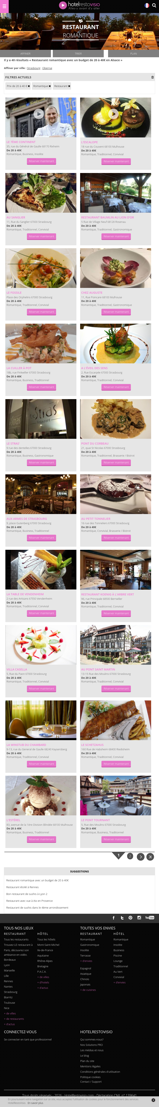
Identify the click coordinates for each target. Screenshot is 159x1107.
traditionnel (120, 966)
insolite (84, 950)
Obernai (47, 68)
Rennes (8, 981)
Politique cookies (90, 1077)
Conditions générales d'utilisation (100, 1072)
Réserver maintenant (41, 161)
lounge (118, 961)
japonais (85, 984)
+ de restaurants (14, 1019)
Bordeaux (10, 959)
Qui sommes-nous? (91, 1039)
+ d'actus (9, 1024)
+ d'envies (86, 961)
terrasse (85, 955)
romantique (87, 939)
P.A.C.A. (41, 971)
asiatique (85, 974)
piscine (117, 955)
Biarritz (8, 997)
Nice (6, 1008)
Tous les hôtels (46, 939)
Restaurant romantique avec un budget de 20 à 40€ (37, 880)
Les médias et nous (92, 1050)
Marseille (9, 970)
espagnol (85, 968)
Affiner (25, 53)
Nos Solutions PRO (91, 1045)
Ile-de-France (45, 950)
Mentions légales (90, 1066)
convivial (118, 977)
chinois (84, 979)
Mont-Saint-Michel (48, 945)
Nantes (8, 986)
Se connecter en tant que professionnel (28, 1039)
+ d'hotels (43, 982)
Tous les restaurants (16, 939)
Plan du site (87, 1061)
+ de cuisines (88, 990)
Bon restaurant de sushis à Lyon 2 (26, 894)
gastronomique (89, 945)
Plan (133, 53)
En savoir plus (35, 1103)
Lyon (7, 965)
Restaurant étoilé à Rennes (22, 887)
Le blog (84, 1055)
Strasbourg (33, 68)
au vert (117, 971)
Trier (78, 53)
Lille (6, 976)
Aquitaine (43, 955)
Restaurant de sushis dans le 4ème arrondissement (37, 907)
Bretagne (42, 966)
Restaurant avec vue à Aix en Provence (29, 901)
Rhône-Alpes (45, 961)
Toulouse (9, 1002)
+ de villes (10, 1013)
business (118, 950)
